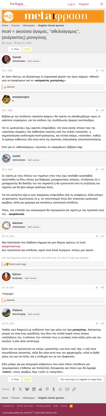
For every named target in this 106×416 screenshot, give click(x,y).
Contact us (8, 406)
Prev (14, 49)
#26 (102, 323)
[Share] (96, 71)
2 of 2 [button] (27, 49)
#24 (102, 236)
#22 (102, 110)
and (17, 264)
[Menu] (5, 4)
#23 (102, 169)
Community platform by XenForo (30, 413)
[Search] (101, 4)
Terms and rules (25, 406)
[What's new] (94, 4)
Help (55, 406)
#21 (102, 70)
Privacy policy (43, 406)
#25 (102, 287)
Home (64, 406)
